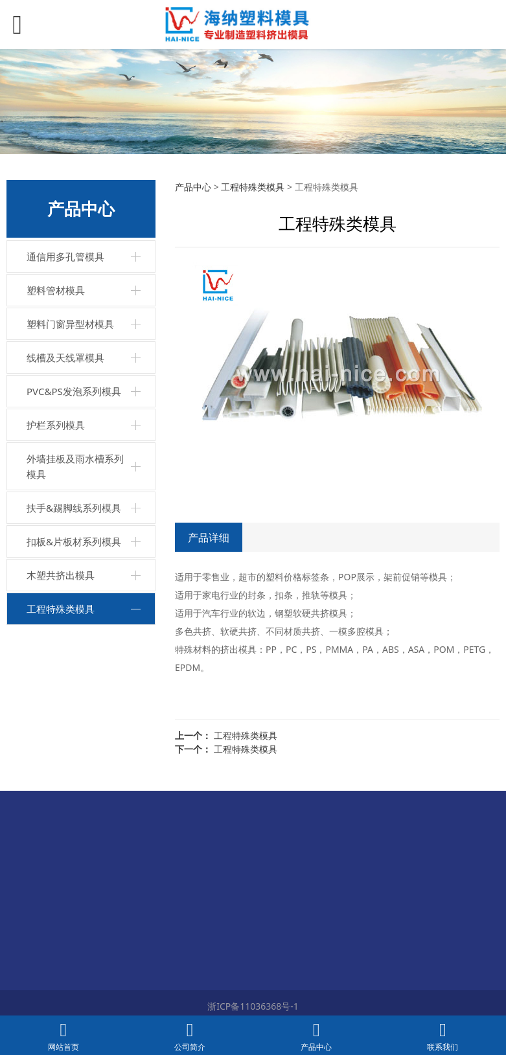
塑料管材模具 (56, 290)
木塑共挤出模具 (61, 575)
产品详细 (208, 537)
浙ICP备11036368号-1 (253, 1006)
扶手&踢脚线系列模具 (74, 507)
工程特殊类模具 (61, 608)
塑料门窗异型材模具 (70, 323)
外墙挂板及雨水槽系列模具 (75, 466)
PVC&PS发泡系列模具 (74, 391)
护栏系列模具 (56, 424)
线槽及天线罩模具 (65, 357)
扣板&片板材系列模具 (74, 541)
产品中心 (193, 187)
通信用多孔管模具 (65, 256)
